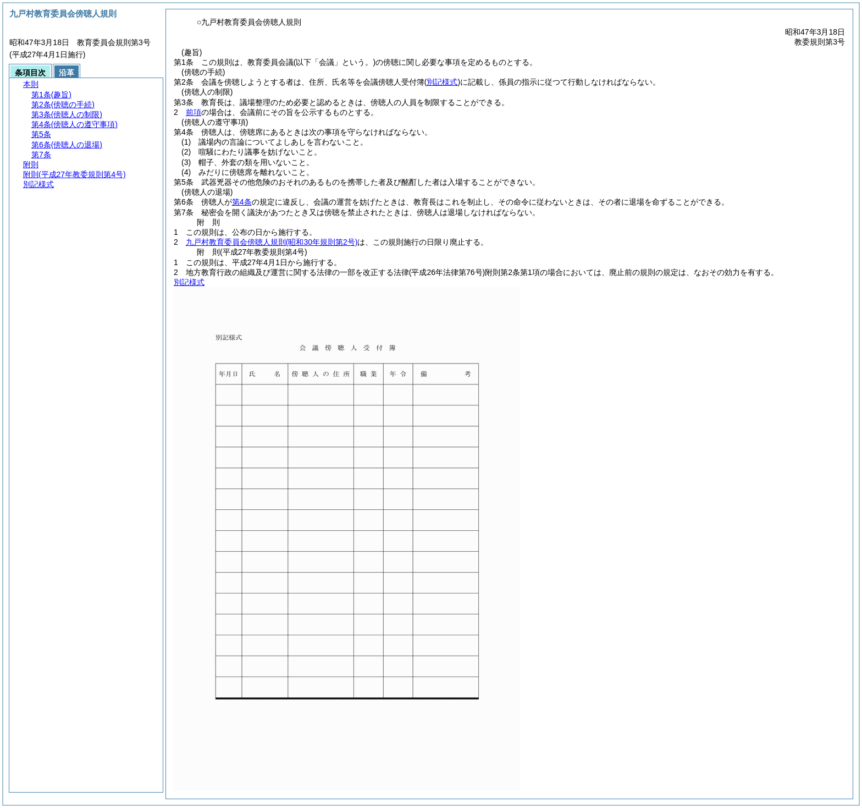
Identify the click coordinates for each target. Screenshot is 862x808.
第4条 (242, 201)
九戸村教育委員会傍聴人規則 (272, 242)
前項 (193, 112)
